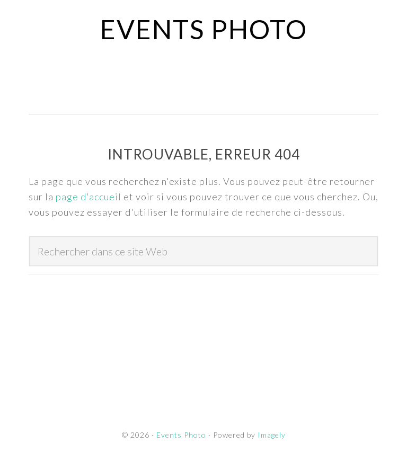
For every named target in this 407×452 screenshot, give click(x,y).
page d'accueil (88, 196)
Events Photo (203, 29)
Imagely (272, 434)
